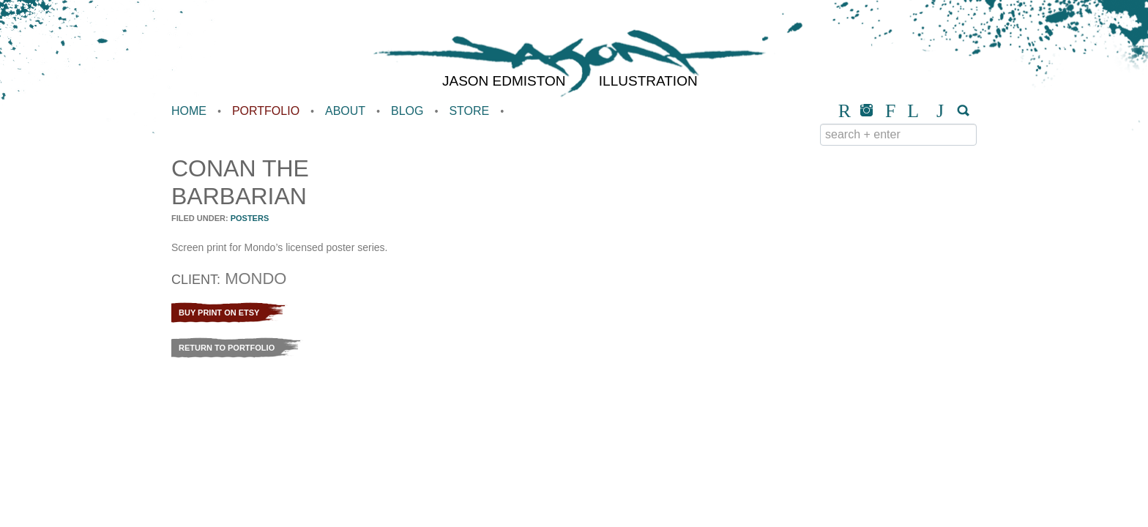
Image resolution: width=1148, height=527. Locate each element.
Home (188, 111)
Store (469, 111)
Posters (250, 218)
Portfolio (265, 111)
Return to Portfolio (227, 347)
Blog (407, 111)
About (345, 111)
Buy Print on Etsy (219, 312)
